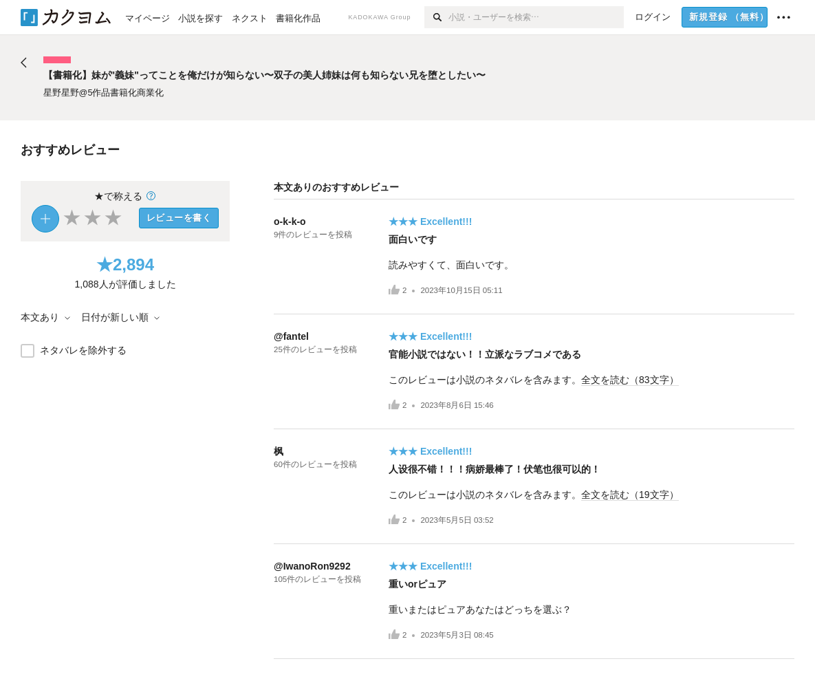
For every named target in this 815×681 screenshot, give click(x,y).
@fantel (291, 336)
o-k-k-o (290, 221)
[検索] (436, 17)
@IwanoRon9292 (312, 566)
